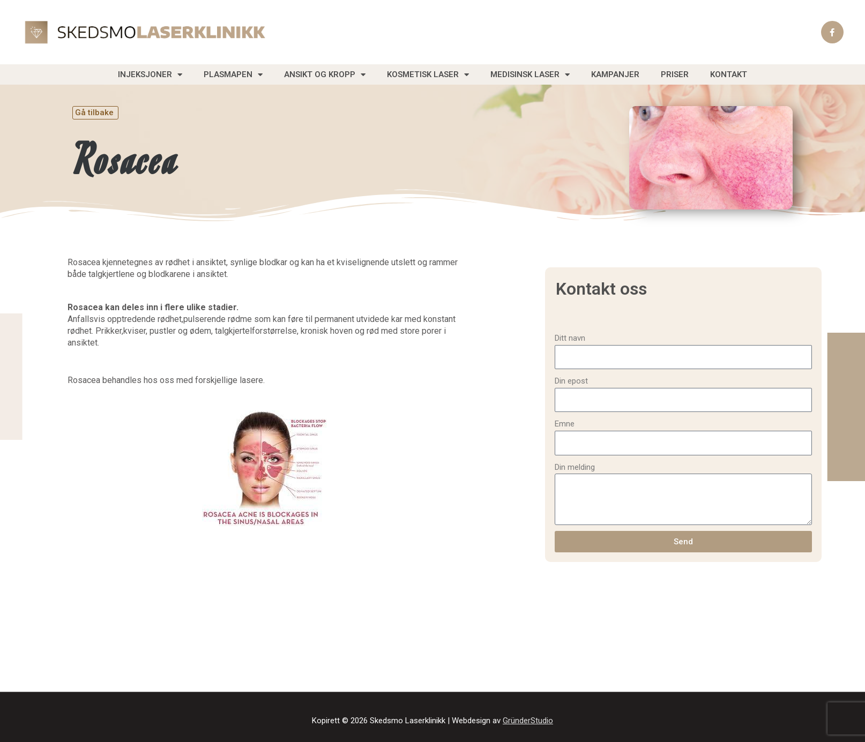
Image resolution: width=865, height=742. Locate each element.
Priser (675, 74)
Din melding (575, 467)
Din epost (571, 381)
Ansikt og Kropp (325, 74)
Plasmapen (233, 74)
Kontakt (728, 74)
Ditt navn (570, 338)
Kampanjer (615, 74)
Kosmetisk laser (428, 74)
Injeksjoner (150, 74)
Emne (565, 424)
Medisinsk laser (530, 74)
